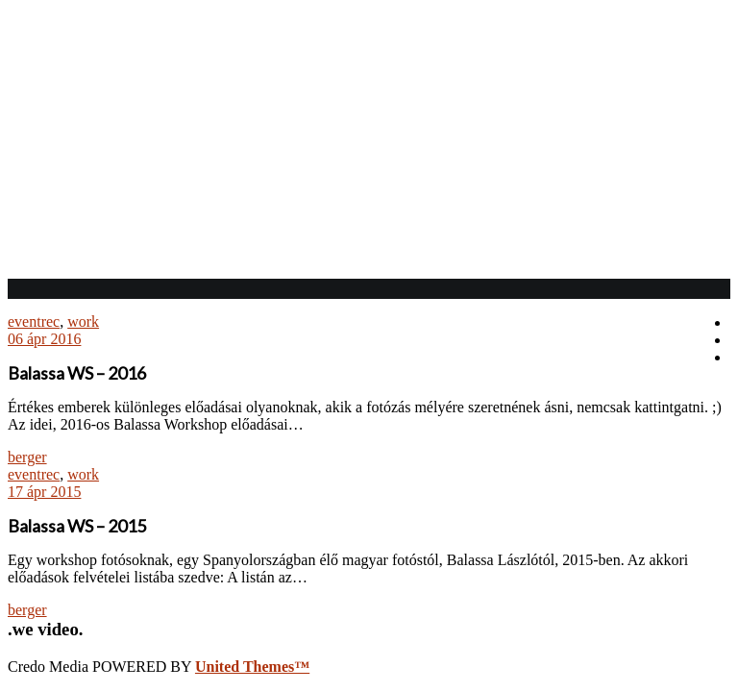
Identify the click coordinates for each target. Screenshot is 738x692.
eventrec (34, 321)
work (83, 321)
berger (27, 457)
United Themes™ (252, 666)
